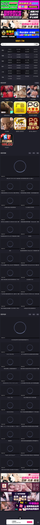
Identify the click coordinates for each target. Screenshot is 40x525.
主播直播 (27, 57)
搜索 (37, 44)
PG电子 (9, 49)
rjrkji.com (20, 41)
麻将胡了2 (10, 51)
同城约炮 (10, 76)
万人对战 (27, 49)
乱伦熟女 (27, 62)
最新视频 (3, 153)
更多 (38, 153)
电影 (3, 61)
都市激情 (10, 70)
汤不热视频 (35, 76)
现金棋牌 (27, 51)
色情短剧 (18, 78)
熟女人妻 (10, 57)
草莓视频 (27, 76)
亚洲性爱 (10, 60)
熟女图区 (27, 67)
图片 (3, 66)
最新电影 (3, 314)
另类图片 (36, 67)
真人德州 (18, 49)
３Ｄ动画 (36, 54)
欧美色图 (27, 65)
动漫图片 (36, 65)
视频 (3, 55)
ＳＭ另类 (36, 57)
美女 (30, 153)
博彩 (3, 50)
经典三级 (18, 62)
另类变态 (36, 62)
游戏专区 (36, 49)
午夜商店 (18, 76)
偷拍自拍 (18, 60)
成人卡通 (27, 60)
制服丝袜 (10, 62)
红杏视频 (10, 78)
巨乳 (34, 153)
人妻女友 (27, 70)
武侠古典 (36, 70)
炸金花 (18, 51)
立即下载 (30, 522)
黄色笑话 (27, 73)
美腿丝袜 (10, 67)
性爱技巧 (36, 73)
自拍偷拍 (18, 54)
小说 (3, 72)
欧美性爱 (36, 60)
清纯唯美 (18, 67)
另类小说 (18, 73)
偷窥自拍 (10, 65)
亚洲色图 (18, 65)
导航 (3, 77)
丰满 (30, 314)
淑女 (34, 314)
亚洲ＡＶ (10, 54)
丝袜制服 (18, 57)
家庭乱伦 (18, 70)
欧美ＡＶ (27, 54)
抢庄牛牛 (36, 51)
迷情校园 (10, 73)
